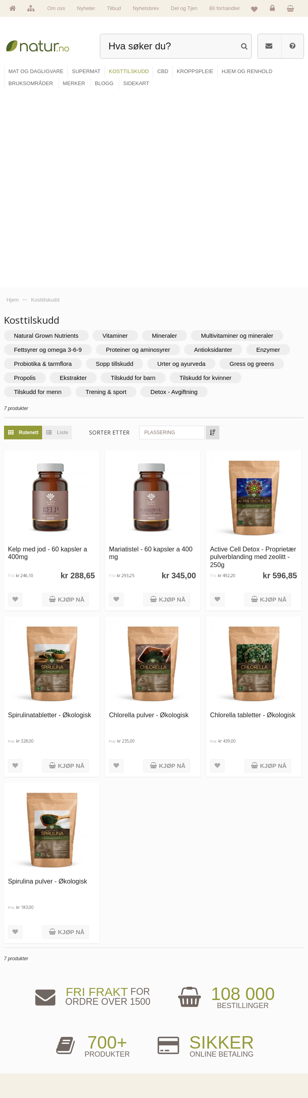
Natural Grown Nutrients (50, 141)
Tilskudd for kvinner (210, 183)
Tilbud (114, 8)
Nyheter (86, 8)
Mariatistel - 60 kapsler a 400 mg (153, 356)
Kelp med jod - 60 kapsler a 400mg (51, 356)
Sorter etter (113, 238)
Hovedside (25, 1023)
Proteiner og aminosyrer (142, 155)
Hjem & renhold (104, 1072)
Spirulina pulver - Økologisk (51, 682)
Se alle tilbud (27, 1072)
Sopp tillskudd (118, 169)
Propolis (29, 183)
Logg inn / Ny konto (251, 1023)
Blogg (169, 1023)
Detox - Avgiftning (178, 197)
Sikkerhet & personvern (255, 1072)
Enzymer (272, 155)
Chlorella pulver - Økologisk (152, 518)
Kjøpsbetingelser (249, 1060)
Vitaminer (119, 141)
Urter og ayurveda (186, 169)
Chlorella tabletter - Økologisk (254, 518)
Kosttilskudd (101, 1047)
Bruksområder (176, 1035)
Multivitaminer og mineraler (241, 141)
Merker (22, 1047)
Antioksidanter (217, 155)
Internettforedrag (178, 1047)
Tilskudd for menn (42, 197)
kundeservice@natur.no (154, 972)
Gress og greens (256, 169)
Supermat (98, 1035)
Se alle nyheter (29, 1060)
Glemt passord (247, 1035)
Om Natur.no (27, 1035)
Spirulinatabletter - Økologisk (53, 518)
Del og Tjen (184, 8)
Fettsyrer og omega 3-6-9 (52, 155)
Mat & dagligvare (105, 1023)
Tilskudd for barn (137, 183)
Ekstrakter (77, 183)
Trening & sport (110, 197)
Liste (59, 238)
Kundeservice (246, 1047)
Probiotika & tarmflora (47, 169)
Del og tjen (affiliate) (181, 1060)
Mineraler (168, 141)
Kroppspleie (100, 1060)
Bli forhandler (224, 8)
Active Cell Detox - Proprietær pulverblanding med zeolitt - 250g (248, 360)
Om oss (56, 8)
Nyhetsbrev (146, 8)
